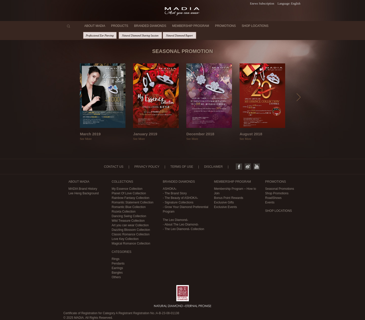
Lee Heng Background (83, 193)
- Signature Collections (178, 202)
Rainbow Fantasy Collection (131, 198)
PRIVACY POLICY (146, 166)
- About (180, 224)
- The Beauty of (180, 198)
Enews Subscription (262, 3)
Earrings (117, 268)
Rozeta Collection (124, 211)
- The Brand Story (175, 193)
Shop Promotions (276, 193)
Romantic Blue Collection (129, 207)
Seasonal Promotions (279, 189)
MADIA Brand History (82, 189)
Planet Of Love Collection (129, 193)
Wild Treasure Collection (128, 220)
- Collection (183, 229)
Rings (116, 259)
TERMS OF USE (181, 166)
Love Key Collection (125, 239)
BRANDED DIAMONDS (150, 26)
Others (116, 277)
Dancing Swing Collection (129, 216)
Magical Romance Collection (131, 243)
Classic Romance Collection (131, 234)
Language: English (289, 3)
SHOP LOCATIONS (255, 26)
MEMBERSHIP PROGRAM (190, 26)
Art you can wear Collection (130, 225)
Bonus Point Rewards (228, 198)
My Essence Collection (127, 189)
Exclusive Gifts (224, 202)
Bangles (117, 272)
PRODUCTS (119, 26)
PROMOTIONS (225, 26)
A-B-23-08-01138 (167, 313)
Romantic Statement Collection (133, 202)
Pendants (118, 263)
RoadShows (273, 198)
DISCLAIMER (213, 166)
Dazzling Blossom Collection (131, 230)
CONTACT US (113, 166)
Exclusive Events (225, 207)
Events (270, 202)
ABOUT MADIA (94, 26)
